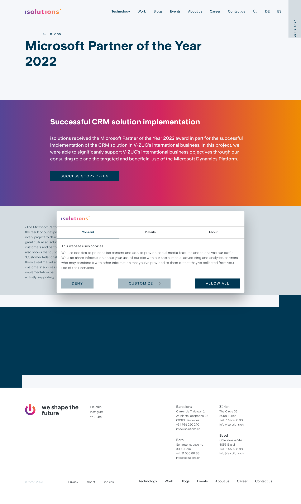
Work (142, 11)
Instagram (97, 411)
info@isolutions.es (188, 429)
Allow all (217, 283)
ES (279, 11)
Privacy (73, 482)
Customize (145, 283)
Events (175, 11)
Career (215, 11)
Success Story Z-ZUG (85, 176)
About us (195, 11)
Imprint (90, 482)
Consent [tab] (88, 232)
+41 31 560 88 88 (188, 453)
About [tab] (213, 232)
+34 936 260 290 (187, 424)
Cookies (108, 482)
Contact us (236, 11)
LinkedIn (95, 406)
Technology (120, 11)
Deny (77, 283)
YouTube (96, 416)
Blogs (157, 11)
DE (267, 11)
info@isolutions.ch (188, 457)
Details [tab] (150, 232)
